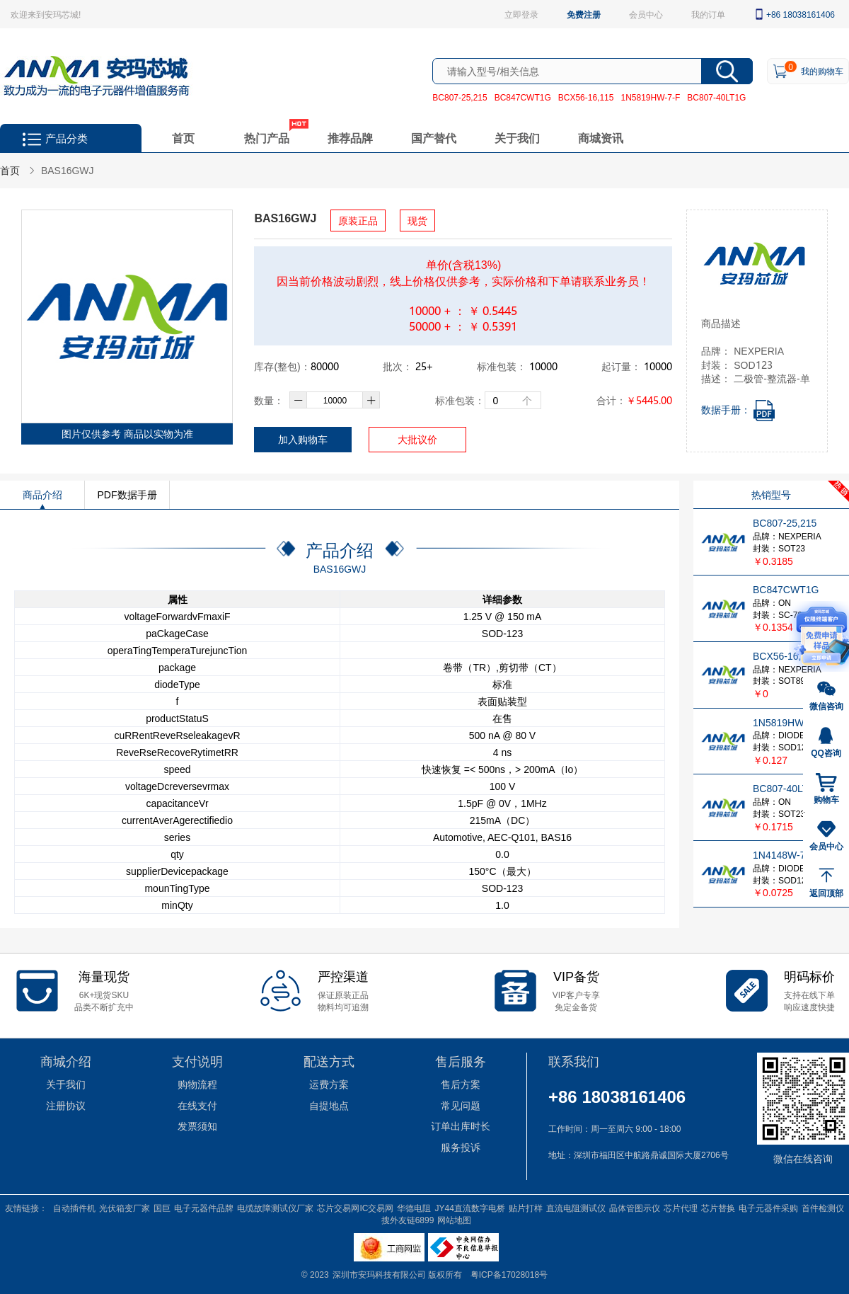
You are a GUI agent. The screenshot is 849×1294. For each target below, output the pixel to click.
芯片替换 (718, 1207)
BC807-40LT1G (716, 97)
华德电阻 (414, 1207)
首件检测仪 (823, 1207)
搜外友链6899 (407, 1219)
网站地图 (454, 1219)
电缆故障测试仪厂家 (275, 1207)
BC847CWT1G (523, 97)
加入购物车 (303, 439)
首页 (183, 137)
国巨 (162, 1207)
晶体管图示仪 (634, 1207)
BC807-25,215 (459, 97)
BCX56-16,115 (586, 97)
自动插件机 (74, 1207)
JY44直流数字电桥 (469, 1207)
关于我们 (517, 137)
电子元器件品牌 (203, 1207)
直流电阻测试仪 (576, 1207)
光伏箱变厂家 (124, 1207)
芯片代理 (681, 1207)
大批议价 (417, 439)
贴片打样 (526, 1207)
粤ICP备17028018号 (509, 1274)
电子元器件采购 (768, 1207)
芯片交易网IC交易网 (355, 1207)
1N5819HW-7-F (650, 97)
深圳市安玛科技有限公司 (380, 1274)
